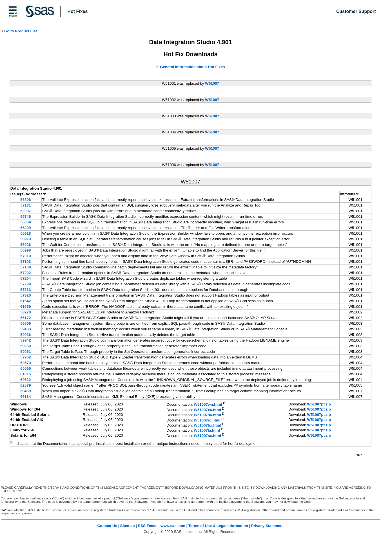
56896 (25, 200)
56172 (25, 318)
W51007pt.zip (319, 404)
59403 (25, 329)
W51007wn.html (208, 405)
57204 (25, 278)
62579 (25, 385)
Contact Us (107, 526)
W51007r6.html (207, 420)
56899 (25, 228)
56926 (25, 245)
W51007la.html (207, 431)
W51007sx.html (207, 436)
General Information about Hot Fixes (192, 67)
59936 (25, 335)
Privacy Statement (267, 526)
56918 (25, 233)
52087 (25, 211)
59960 (25, 346)
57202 (25, 273)
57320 (25, 295)
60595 (25, 368)
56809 (25, 222)
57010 (25, 256)
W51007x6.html (207, 410)
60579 (25, 363)
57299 (25, 284)
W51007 (212, 83)
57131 (25, 205)
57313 (25, 290)
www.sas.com (173, 526)
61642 (25, 301)
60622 (25, 380)
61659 (25, 306)
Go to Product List (19, 31)
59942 (25, 340)
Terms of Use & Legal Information (218, 526)
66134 (25, 396)
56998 (25, 250)
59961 (25, 351)
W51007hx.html (207, 425)
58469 (25, 391)
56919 (25, 239)
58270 (25, 312)
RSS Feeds (148, 526)
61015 (25, 374)
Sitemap (127, 526)
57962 (25, 357)
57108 (25, 267)
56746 (25, 216)
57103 (25, 261)
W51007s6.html (207, 415)
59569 (25, 323)
